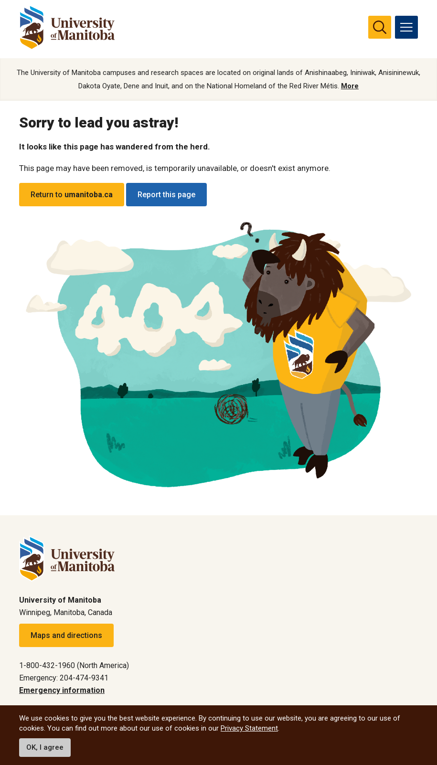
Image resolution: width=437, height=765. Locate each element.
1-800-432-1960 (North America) (74, 665)
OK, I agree (45, 747)
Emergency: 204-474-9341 (63, 677)
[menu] (406, 27)
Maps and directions (66, 635)
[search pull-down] (379, 27)
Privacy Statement (249, 728)
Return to (72, 195)
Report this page (166, 195)
